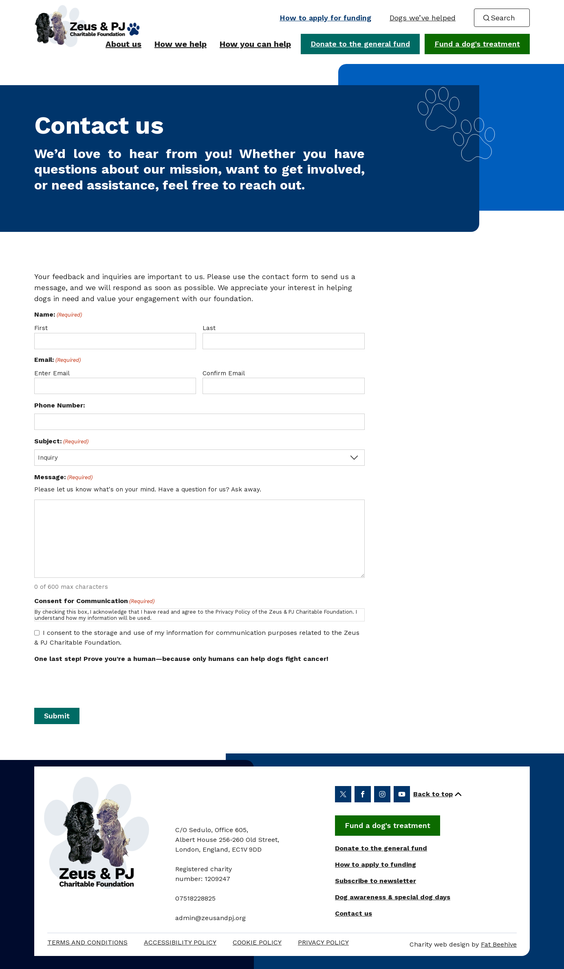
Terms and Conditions (87, 942)
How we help (180, 44)
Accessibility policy (180, 942)
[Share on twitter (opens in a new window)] (343, 794)
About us (123, 44)
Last (209, 328)
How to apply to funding (375, 864)
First (41, 328)
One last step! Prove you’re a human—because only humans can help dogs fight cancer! (181, 659)
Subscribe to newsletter (375, 881)
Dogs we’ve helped (423, 17)
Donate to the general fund (360, 44)
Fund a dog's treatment (477, 44)
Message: (63, 477)
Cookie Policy (257, 942)
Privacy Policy (323, 942)
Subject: (61, 441)
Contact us (353, 913)
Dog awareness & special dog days (392, 897)
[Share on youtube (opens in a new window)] (402, 794)
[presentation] (199, 683)
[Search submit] (486, 18)
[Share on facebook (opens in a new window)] (363, 794)
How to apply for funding (325, 17)
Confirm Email (224, 373)
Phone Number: (59, 405)
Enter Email (52, 373)
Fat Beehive (499, 944)
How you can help (255, 44)
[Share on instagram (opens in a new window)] (382, 794)
